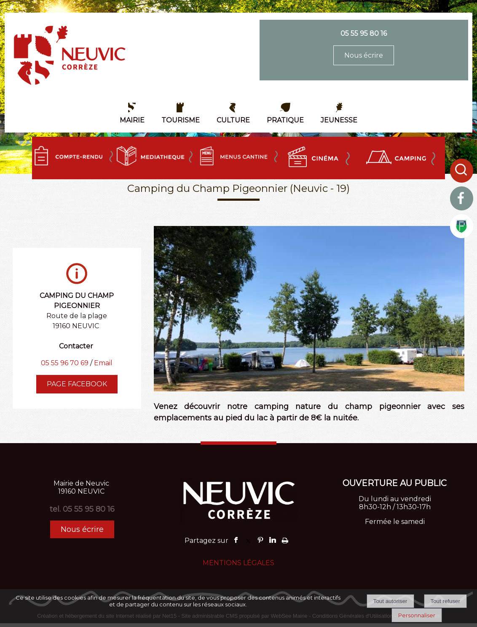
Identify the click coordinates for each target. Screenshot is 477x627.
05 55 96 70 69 (64, 363)
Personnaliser (416, 615)
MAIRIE (132, 120)
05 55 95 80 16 (363, 33)
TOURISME (180, 120)
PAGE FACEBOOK (77, 384)
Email (103, 363)
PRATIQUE (285, 120)
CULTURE (233, 120)
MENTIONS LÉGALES (238, 563)
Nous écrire (363, 55)
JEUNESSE (339, 120)
